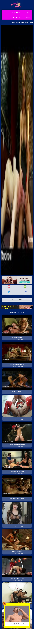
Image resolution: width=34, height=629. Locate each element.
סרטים (27, 12)
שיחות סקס (16, 12)
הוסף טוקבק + (17, 299)
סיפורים (16, 17)
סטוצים (27, 17)
